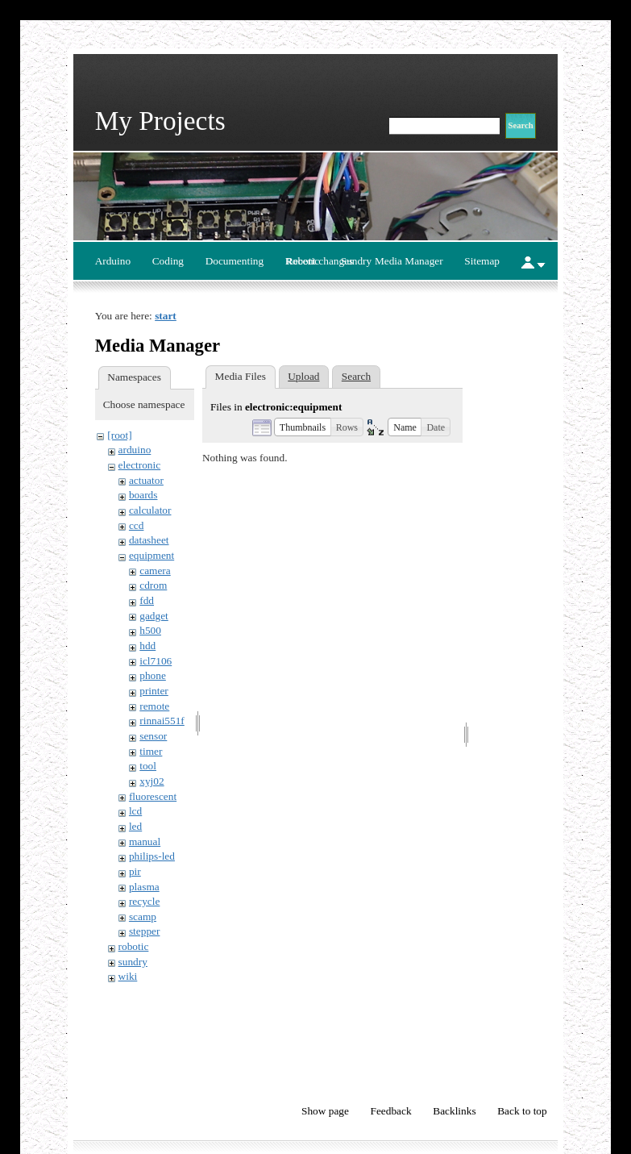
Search (356, 376)
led (135, 826)
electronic (139, 465)
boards (143, 495)
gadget (153, 616)
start (165, 316)
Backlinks (454, 1111)
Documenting (234, 261)
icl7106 (155, 661)
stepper (144, 931)
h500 (150, 630)
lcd (135, 811)
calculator (150, 510)
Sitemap (482, 261)
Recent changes (319, 261)
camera (154, 571)
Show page (325, 1111)
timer (150, 751)
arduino (135, 450)
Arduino (113, 261)
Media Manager (409, 261)
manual (144, 841)
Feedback (391, 1111)
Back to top (521, 1111)
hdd (147, 645)
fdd (146, 600)
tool (147, 766)
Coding (168, 261)
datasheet (149, 540)
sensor (153, 736)
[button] (302, 426)
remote (154, 706)
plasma (144, 887)
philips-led (152, 856)
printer (153, 691)
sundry (132, 962)
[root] (119, 435)
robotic (133, 946)
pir (135, 871)
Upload (303, 376)
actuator (146, 480)
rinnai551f (162, 720)
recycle (144, 901)
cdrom (153, 585)
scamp (142, 916)
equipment (151, 555)
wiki (128, 976)
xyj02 (151, 781)
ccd (136, 525)
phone (152, 675)
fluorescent (152, 796)
